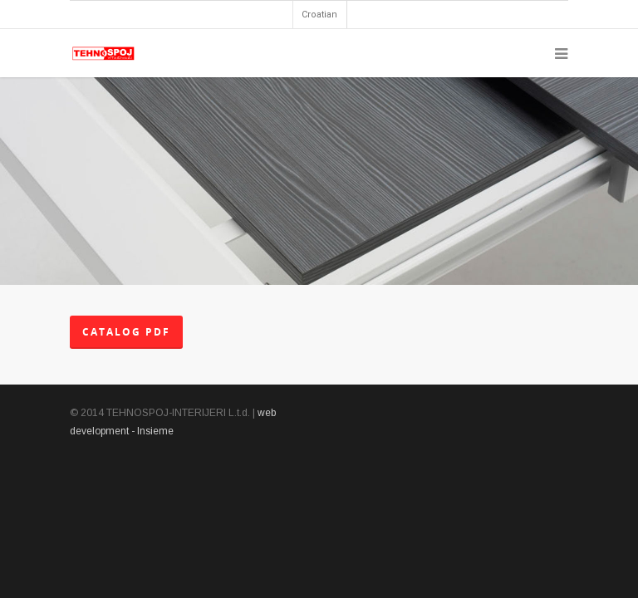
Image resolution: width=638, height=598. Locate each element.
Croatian (319, 14)
